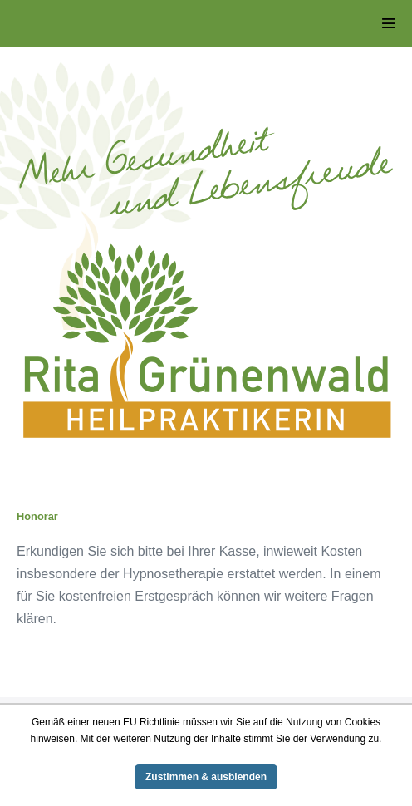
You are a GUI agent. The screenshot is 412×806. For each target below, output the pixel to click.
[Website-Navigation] (388, 23)
